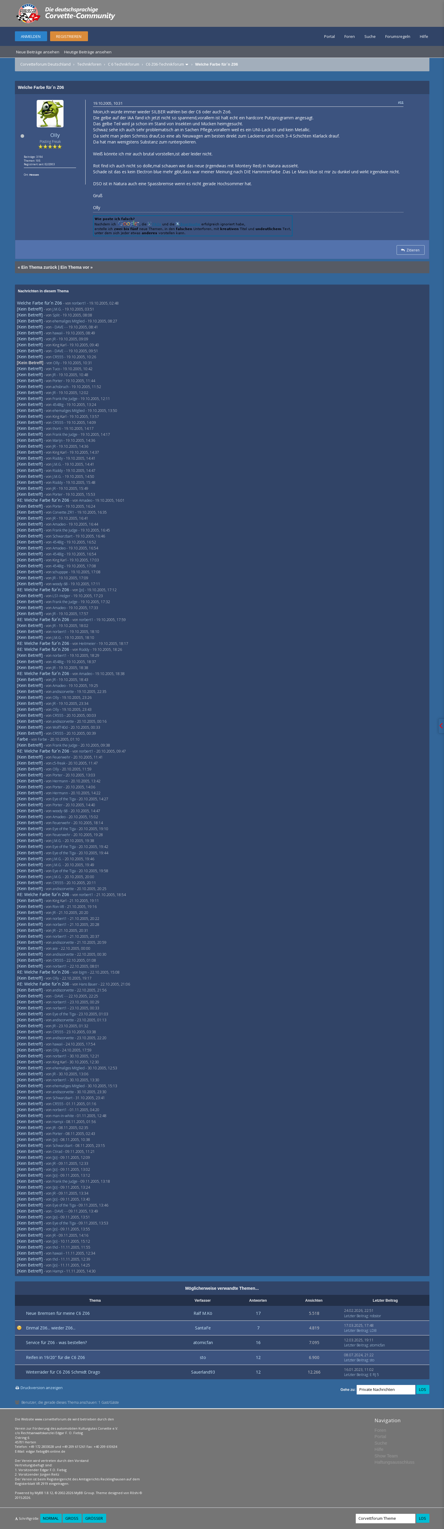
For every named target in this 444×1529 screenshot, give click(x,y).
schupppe (60, 571)
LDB (373, 1330)
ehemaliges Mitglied (68, 321)
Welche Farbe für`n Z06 (39, 303)
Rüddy (57, 458)
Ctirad (57, 1151)
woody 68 (60, 583)
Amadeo (85, 500)
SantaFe (203, 1328)
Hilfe (424, 36)
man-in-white (63, 1115)
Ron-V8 (58, 906)
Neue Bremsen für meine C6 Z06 (58, 1313)
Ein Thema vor (75, 267)
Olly (55, 135)
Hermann (60, 781)
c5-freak (58, 763)
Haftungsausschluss (394, 1462)
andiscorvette (63, 691)
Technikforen (89, 64)
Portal (329, 36)
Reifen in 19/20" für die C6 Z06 (55, 1357)
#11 (400, 102)
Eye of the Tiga (64, 798)
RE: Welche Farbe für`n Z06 (43, 500)
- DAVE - (59, 327)
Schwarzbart (62, 536)
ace (55, 948)
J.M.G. (57, 309)
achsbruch (60, 386)
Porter (57, 380)
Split (56, 315)
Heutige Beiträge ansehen (88, 52)
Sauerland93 (203, 1372)
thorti (56, 428)
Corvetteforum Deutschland (45, 64)
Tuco (56, 368)
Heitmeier (87, 643)
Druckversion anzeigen (42, 1387)
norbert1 (79, 303)
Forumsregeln (397, 36)
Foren (349, 36)
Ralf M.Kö (203, 1313)
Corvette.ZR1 (63, 512)
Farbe (22, 739)
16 (258, 1342)
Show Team (386, 1455)
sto (203, 1357)
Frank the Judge (65, 398)
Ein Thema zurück (39, 267)
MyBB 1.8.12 (44, 1493)
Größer (94, 1518)
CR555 (58, 356)
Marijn (57, 440)
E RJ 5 (374, 1374)
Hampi (57, 1121)
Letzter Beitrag (356, 1315)
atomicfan (203, 1342)
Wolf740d (60, 727)
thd (55, 1247)
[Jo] (81, 589)
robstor (375, 1315)
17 (258, 1313)
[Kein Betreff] (30, 309)
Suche (370, 36)
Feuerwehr (61, 757)
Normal (50, 1518)
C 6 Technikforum (123, 64)
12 (258, 1357)
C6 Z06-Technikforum (165, 64)
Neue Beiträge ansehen (37, 52)
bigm (83, 972)
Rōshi (134, 1493)
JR (54, 339)
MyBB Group (84, 1493)
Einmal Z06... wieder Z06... (50, 1328)
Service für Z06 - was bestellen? (56, 1342)
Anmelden (31, 36)
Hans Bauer (88, 984)
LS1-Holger (61, 595)
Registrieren (68, 36)
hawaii (57, 333)
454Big (58, 404)
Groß (71, 1518)
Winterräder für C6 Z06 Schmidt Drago (63, 1372)
